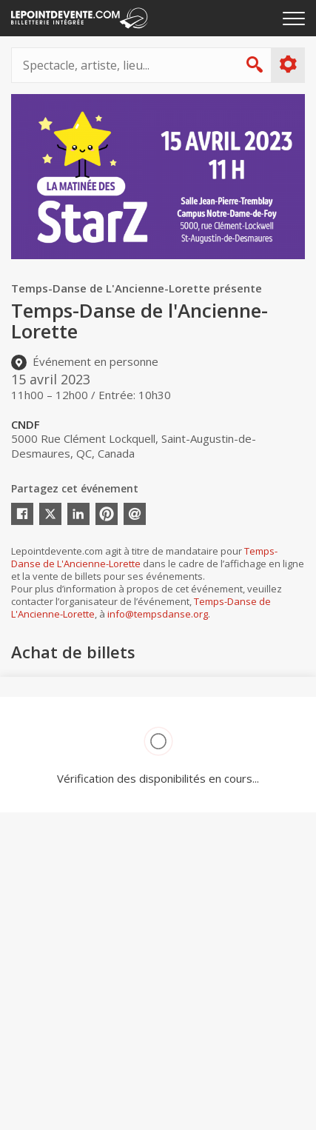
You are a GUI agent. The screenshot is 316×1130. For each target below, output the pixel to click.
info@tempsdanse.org (157, 614)
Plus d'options (287, 64)
